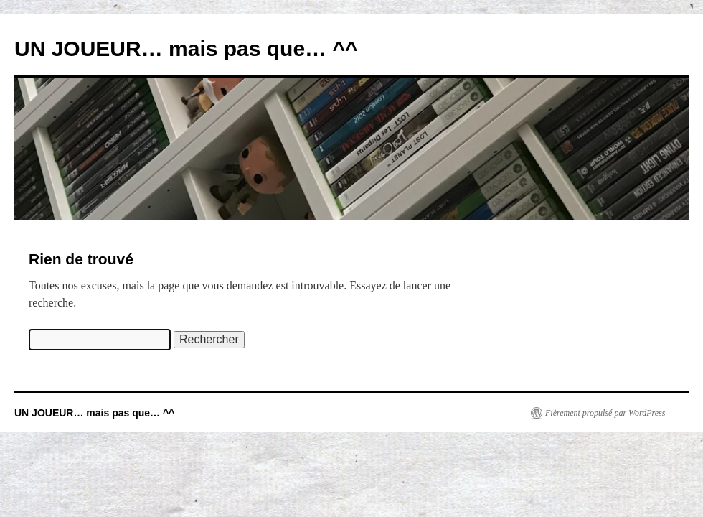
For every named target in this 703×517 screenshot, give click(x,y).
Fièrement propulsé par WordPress (605, 413)
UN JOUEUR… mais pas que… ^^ (185, 48)
